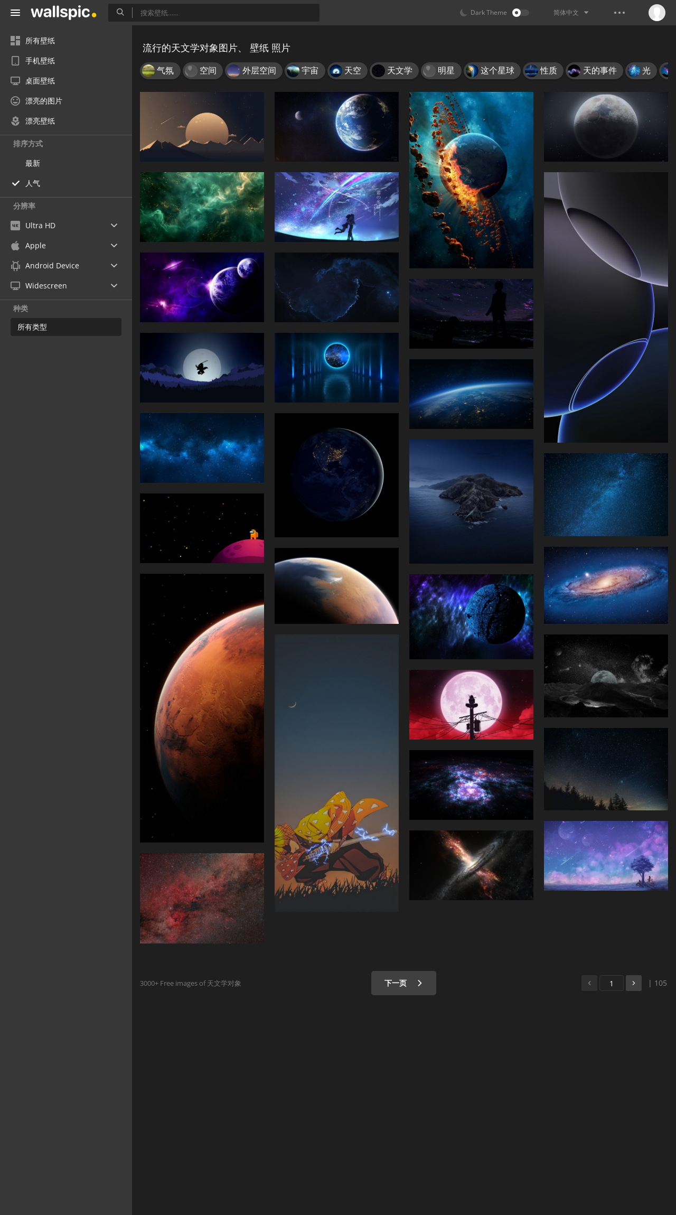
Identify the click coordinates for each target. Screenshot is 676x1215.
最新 (32, 163)
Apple (28, 245)
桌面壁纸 (33, 81)
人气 (32, 183)
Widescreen (39, 286)
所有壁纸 (33, 40)
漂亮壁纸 (33, 121)
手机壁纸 (33, 60)
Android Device (45, 265)
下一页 (403, 983)
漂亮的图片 (36, 101)
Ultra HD (33, 225)
